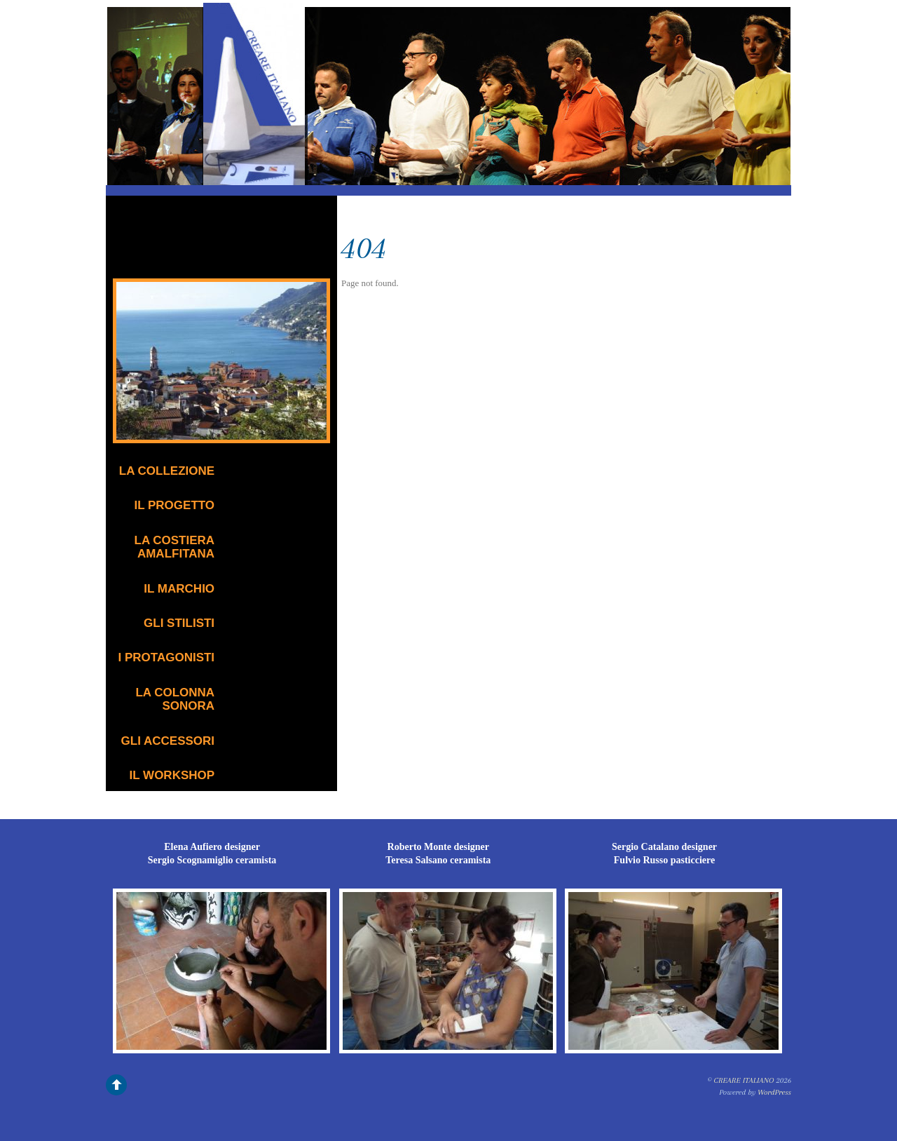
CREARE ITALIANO (744, 1080)
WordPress (774, 1092)
